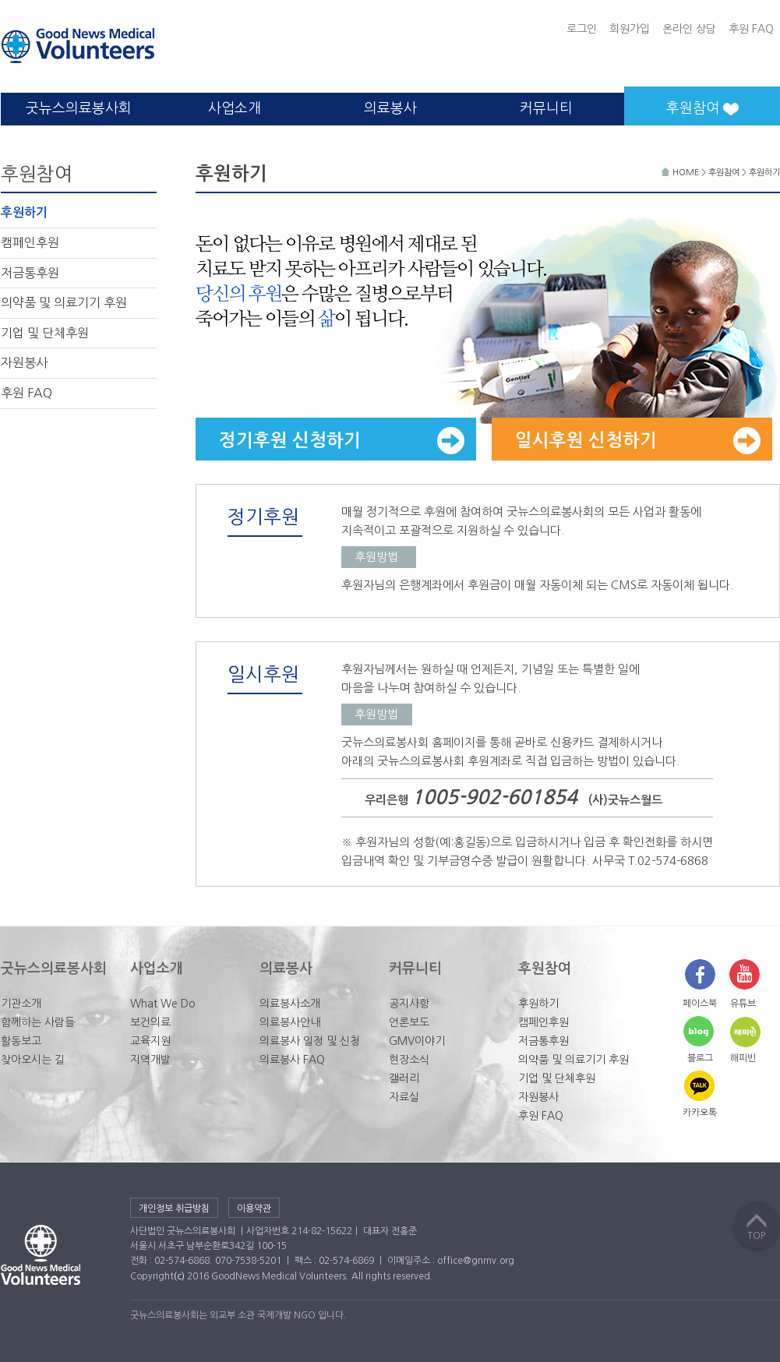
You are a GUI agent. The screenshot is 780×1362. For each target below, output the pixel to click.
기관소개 (21, 1003)
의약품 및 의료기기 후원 (64, 302)
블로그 (700, 1058)
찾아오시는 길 (33, 1059)
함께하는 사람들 (38, 1022)
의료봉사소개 (289, 1003)
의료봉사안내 (289, 1022)
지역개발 (150, 1059)
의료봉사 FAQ (292, 1059)
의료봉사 (390, 108)
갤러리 (404, 1078)
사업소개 (234, 108)
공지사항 (409, 1003)
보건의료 (150, 1022)
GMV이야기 (417, 1041)
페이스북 (700, 1003)
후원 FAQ (751, 28)
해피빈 (743, 1058)
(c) (179, 1276)
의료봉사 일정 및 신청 (309, 1041)
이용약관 (254, 1208)
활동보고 (21, 1041)
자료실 (404, 1097)
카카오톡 (700, 1112)
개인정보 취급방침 (174, 1208)
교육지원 (150, 1041)
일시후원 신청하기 (638, 440)
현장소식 (409, 1059)
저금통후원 (30, 272)
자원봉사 (24, 362)
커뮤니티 (546, 108)
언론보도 (409, 1022)
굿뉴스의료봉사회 (79, 108)
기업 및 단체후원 (45, 332)
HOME (681, 172)
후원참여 (723, 172)
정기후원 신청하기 (341, 440)
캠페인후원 (30, 242)
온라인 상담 (689, 28)
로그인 (581, 28)
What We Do (163, 1003)
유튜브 (743, 1003)
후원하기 (24, 212)
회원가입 (629, 28)
